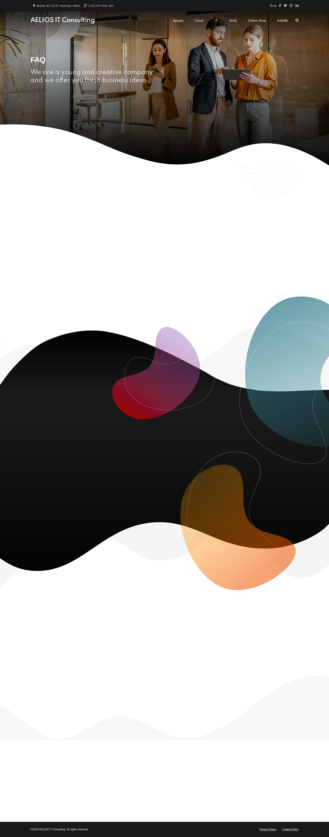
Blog (273, 5)
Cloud (198, 20)
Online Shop (257, 20)
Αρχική (178, 20)
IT (216, 20)
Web (233, 20)
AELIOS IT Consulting (62, 20)
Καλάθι (282, 20)
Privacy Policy (267, 829)
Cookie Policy (290, 829)
